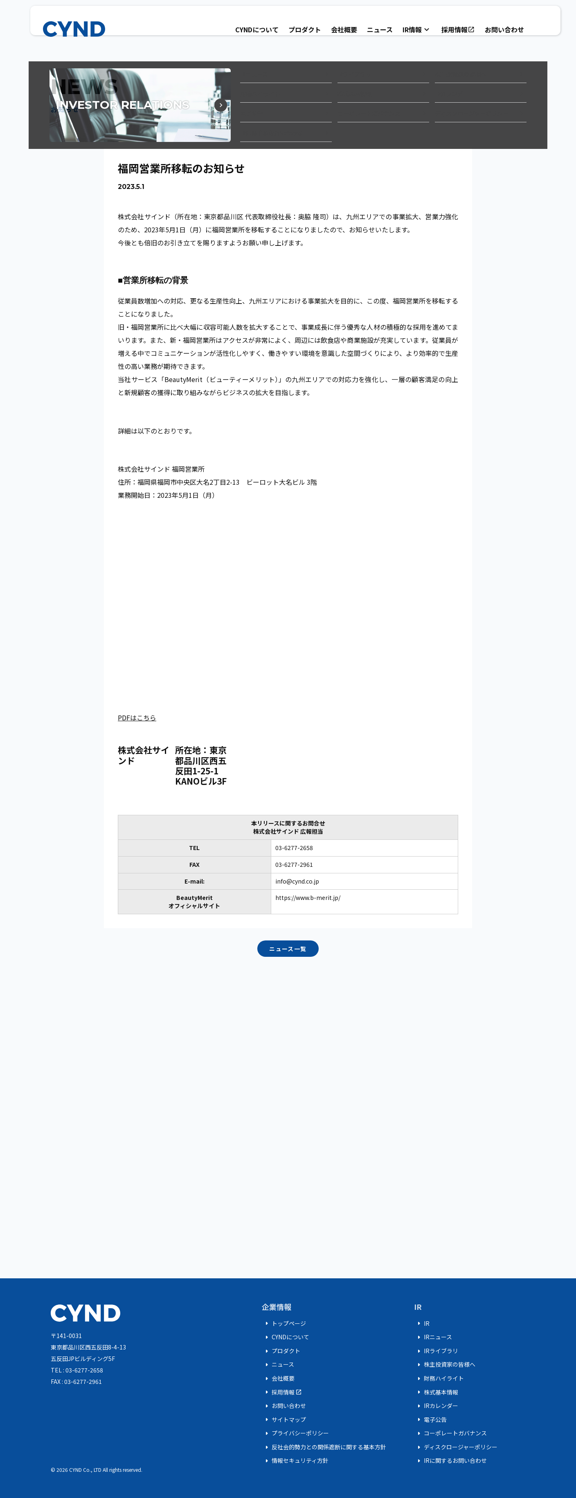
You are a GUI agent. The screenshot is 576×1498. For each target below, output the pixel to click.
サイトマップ (284, 1419)
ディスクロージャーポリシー (455, 1447)
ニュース (380, 29)
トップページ (284, 1323)
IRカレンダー (436, 1406)
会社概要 (344, 29)
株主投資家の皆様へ (444, 1365)
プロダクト (304, 29)
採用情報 (458, 29)
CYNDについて (257, 29)
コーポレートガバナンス (450, 1433)
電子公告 (430, 1419)
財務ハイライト (439, 1378)
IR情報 (417, 29)
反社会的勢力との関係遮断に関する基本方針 (324, 1447)
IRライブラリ (436, 1351)
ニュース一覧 (287, 949)
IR (422, 1323)
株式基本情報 (436, 1392)
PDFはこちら (137, 717)
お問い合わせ (504, 29)
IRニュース (433, 1337)
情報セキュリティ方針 (295, 1461)
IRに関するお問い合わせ (450, 1461)
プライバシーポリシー (295, 1433)
